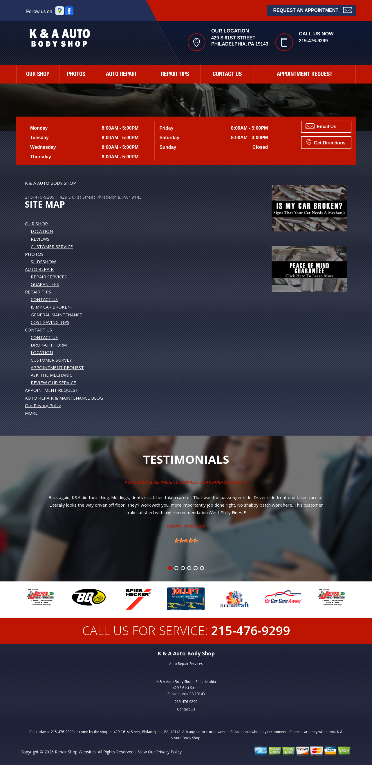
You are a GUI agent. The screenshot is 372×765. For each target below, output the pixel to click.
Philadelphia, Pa (230, 482)
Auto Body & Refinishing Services (161, 482)
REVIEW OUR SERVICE (53, 382)
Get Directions (326, 142)
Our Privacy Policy (43, 405)
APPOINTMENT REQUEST (305, 75)
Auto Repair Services (186, 663)
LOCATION (42, 231)
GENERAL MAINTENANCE (56, 315)
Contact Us (186, 709)
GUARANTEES (45, 284)
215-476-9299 (313, 40)
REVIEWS (40, 239)
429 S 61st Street (77, 197)
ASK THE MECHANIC (51, 375)
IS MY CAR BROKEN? (52, 307)
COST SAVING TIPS (50, 322)
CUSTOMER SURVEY (51, 360)
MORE (31, 413)
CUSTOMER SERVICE (52, 246)
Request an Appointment (312, 10)
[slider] (186, 540)
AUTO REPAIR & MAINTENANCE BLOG (64, 398)
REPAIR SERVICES (49, 277)
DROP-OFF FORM (49, 345)
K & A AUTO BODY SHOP (50, 183)
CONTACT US (227, 75)
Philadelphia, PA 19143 (119, 197)
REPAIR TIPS (175, 75)
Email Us (321, 126)
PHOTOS (76, 75)
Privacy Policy (169, 752)
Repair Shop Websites (75, 752)
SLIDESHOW (43, 261)
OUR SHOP (37, 75)
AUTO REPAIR (121, 75)
